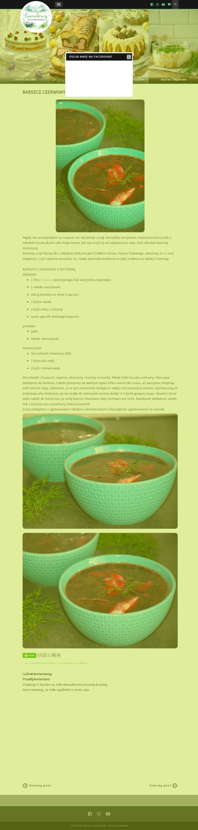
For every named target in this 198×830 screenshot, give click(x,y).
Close (129, 57)
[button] (59, 4)
